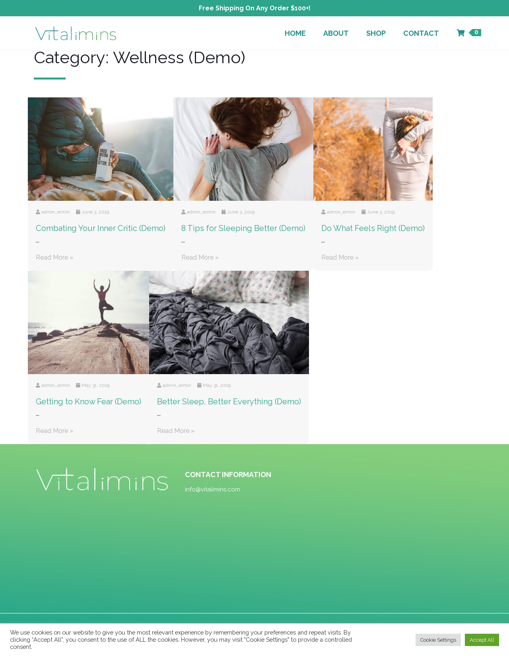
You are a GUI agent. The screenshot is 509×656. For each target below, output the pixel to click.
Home (295, 33)
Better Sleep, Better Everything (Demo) (229, 401)
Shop (376, 33)
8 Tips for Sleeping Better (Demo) (243, 228)
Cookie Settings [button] (438, 640)
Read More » (54, 257)
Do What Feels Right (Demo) (373, 228)
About (336, 33)
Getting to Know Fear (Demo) (88, 401)
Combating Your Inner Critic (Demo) (100, 228)
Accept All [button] (482, 640)
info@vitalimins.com (212, 489)
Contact (421, 33)
